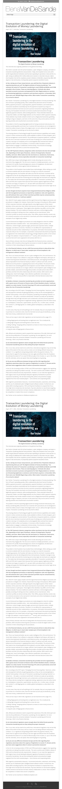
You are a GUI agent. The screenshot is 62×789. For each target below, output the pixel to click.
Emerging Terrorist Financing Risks (35, 290)
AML (15, 409)
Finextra (21, 339)
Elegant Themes (27, 786)
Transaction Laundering (26, 29)
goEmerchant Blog (36, 66)
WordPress (43, 786)
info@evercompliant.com (30, 395)
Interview (16, 29)
